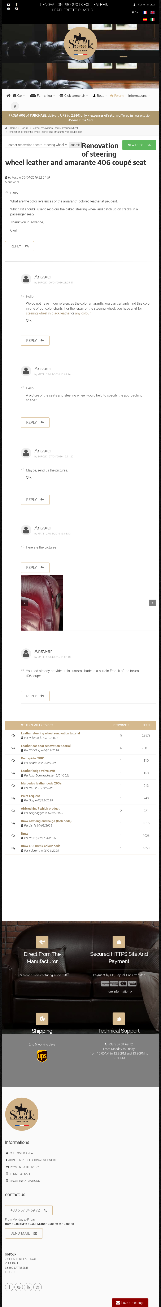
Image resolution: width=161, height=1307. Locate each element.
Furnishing (41, 96)
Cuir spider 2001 (33, 758)
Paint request (30, 796)
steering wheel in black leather (48, 313)
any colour (82, 313)
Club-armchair (72, 96)
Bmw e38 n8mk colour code (40, 846)
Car (17, 96)
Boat (98, 96)
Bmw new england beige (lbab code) (46, 821)
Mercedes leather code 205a (41, 783)
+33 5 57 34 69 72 (28, 1210)
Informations (137, 96)
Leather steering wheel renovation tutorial (50, 733)
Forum (117, 96)
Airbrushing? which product (40, 808)
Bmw (24, 834)
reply (19, 246)
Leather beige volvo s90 (38, 771)
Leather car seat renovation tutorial (46, 746)
